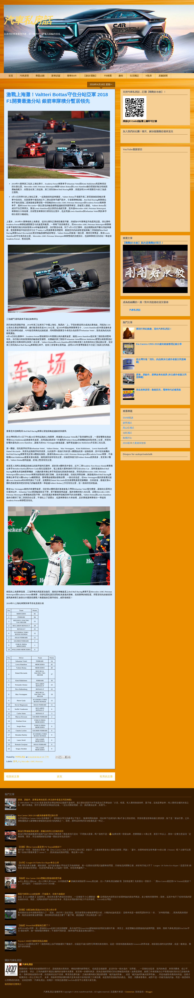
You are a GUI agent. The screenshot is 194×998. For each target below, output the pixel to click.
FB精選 (108, 75)
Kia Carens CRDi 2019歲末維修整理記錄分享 (159, 344)
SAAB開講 (128, 417)
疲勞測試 (127, 422)
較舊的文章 (106, 776)
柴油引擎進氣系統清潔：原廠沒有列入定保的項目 (40, 831)
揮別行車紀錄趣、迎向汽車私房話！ (154, 329)
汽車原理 (24, 75)
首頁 (10, 75)
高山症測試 (128, 427)
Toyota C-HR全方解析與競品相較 (33, 941)
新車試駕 (55, 75)
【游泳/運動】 (90, 75)
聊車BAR (71, 75)
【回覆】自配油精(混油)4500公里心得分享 (37, 909)
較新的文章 (12, 776)
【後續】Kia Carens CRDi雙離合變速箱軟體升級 (40, 878)
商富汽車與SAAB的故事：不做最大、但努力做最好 (41, 894)
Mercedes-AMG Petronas (32, 761)
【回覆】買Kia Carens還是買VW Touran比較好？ (40, 847)
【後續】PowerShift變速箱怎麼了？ (34, 925)
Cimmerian (129, 992)
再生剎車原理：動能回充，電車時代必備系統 (158, 389)
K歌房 (149, 75)
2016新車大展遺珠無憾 (134, 443)
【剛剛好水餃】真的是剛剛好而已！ (143, 242)
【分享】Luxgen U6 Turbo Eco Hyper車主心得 (38, 862)
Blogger (149, 992)
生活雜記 (134, 75)
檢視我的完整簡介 (13, 984)
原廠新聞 (163, 75)
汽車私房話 (28, 19)
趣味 (121, 75)
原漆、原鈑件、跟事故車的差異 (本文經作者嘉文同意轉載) (45, 799)
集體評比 (127, 438)
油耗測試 (127, 433)
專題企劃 (40, 75)
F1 (19, 761)
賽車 (15, 761)
